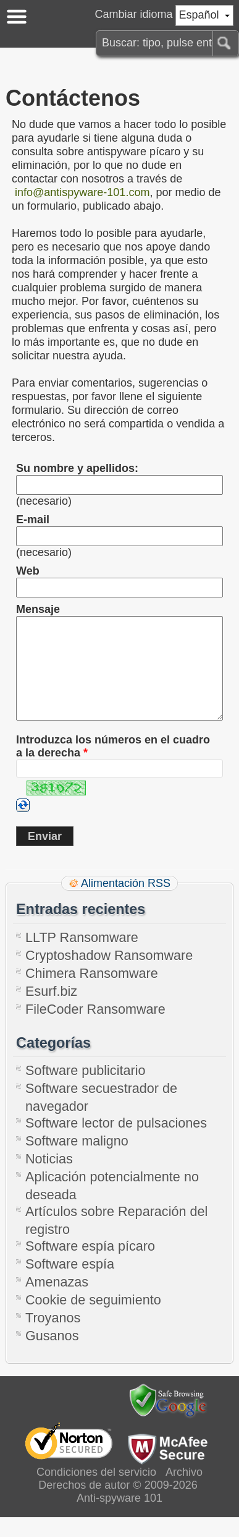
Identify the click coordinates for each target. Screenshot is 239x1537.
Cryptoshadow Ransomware (109, 975)
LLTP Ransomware (81, 957)
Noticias (49, 1178)
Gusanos (51, 1355)
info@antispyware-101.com (82, 192)
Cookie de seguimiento (93, 1319)
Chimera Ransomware (91, 993)
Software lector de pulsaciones (116, 1142)
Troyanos (52, 1337)
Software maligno (76, 1160)
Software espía (69, 1283)
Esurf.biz (51, 1011)
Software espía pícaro (90, 1266)
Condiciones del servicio (96, 1492)
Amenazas (56, 1301)
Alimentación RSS (125, 903)
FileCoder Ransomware (95, 1029)
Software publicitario (85, 1090)
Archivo (184, 1492)
